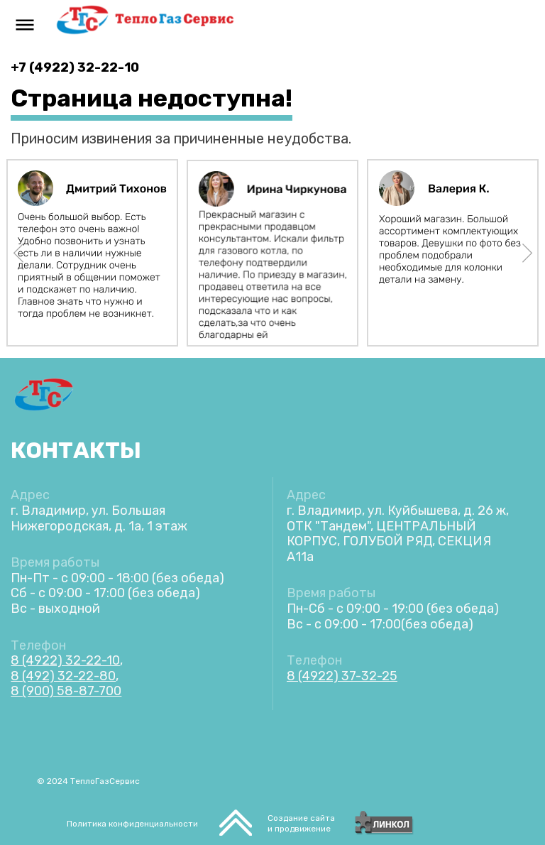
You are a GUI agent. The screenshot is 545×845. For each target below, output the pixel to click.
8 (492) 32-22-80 (63, 676)
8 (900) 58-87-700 (66, 691)
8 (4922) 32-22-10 (65, 660)
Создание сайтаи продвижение (301, 823)
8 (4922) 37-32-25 (342, 676)
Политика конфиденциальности (132, 824)
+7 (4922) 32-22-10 (75, 67)
